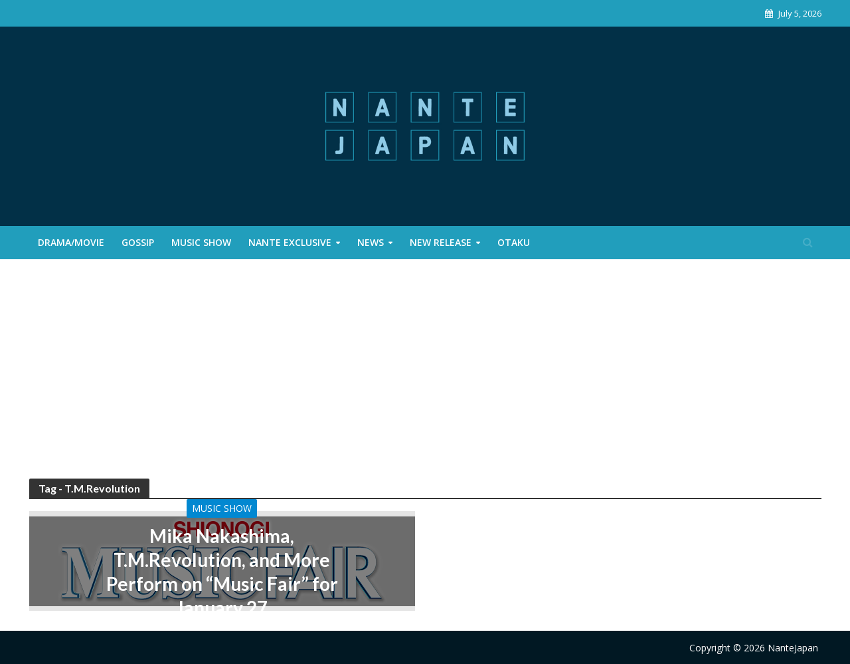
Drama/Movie (71, 242)
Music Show (201, 242)
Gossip (138, 242)
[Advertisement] (425, 379)
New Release (440, 242)
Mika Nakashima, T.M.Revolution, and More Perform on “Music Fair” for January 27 (222, 571)
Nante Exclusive (289, 242)
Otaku (513, 242)
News (370, 242)
